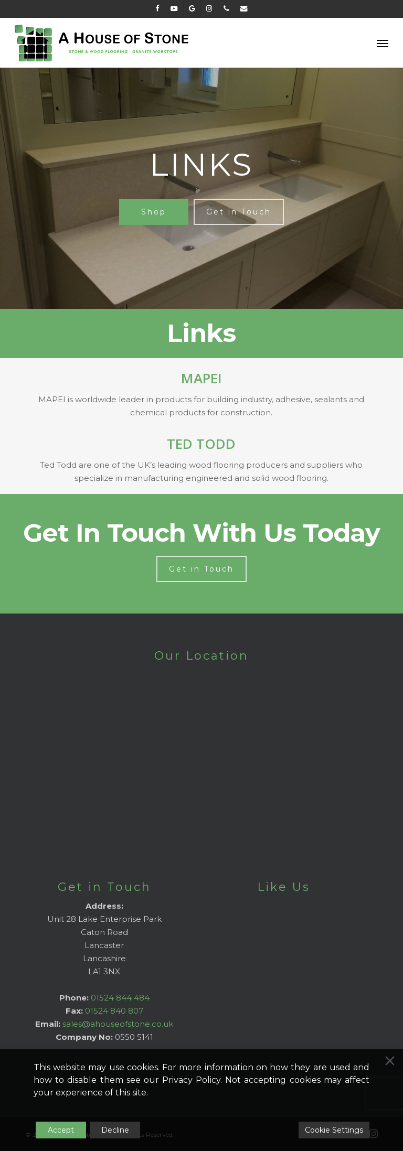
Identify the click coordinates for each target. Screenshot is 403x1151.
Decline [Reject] (115, 1130)
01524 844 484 (120, 998)
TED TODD (201, 443)
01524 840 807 (114, 1011)
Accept (61, 1130)
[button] (382, 43)
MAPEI (201, 378)
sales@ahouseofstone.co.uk (117, 1024)
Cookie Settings (334, 1130)
